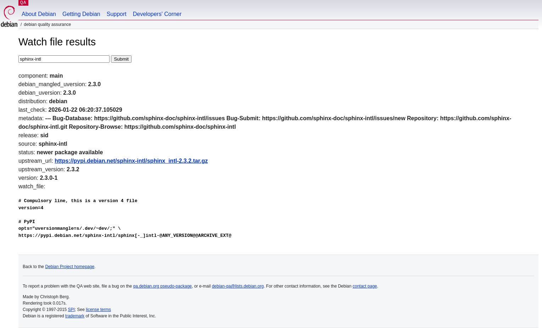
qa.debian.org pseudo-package (162, 286)
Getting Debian (81, 14)
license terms (98, 309)
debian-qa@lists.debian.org (238, 286)
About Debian (39, 14)
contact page (365, 286)
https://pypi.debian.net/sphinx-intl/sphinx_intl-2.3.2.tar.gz (131, 161)
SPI (71, 309)
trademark (74, 315)
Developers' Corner (157, 14)
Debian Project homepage (69, 266)
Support (117, 14)
